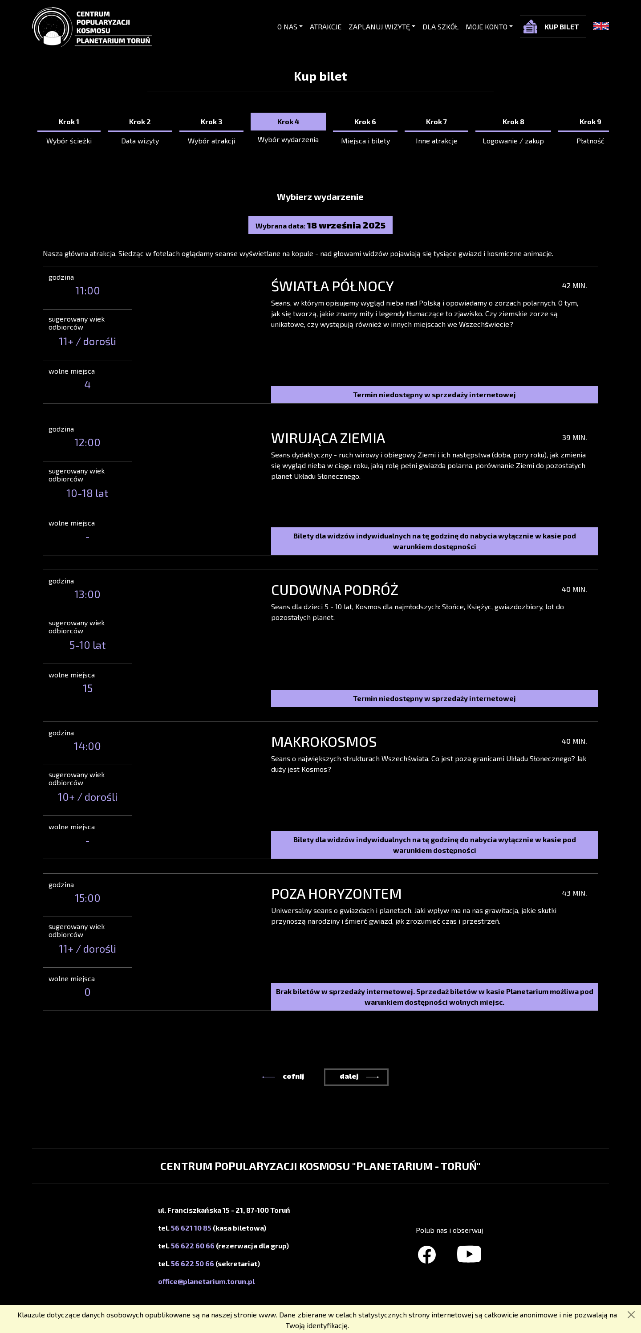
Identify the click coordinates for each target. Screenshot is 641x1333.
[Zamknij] (631, 1314)
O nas (287, 26)
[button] (268, 1077)
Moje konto (486, 26)
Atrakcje (325, 26)
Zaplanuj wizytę (379, 26)
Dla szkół (440, 26)
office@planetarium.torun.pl (206, 1281)
